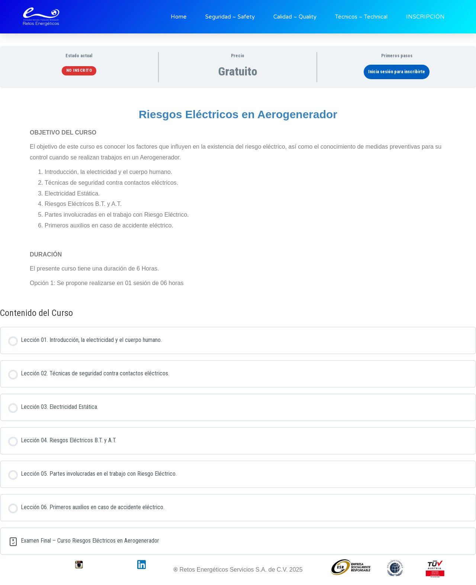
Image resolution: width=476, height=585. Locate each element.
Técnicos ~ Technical (361, 16)
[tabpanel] (238, 195)
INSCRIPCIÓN (425, 16)
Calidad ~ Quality (294, 16)
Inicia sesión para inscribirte (396, 71)
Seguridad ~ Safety (230, 16)
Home (179, 16)
